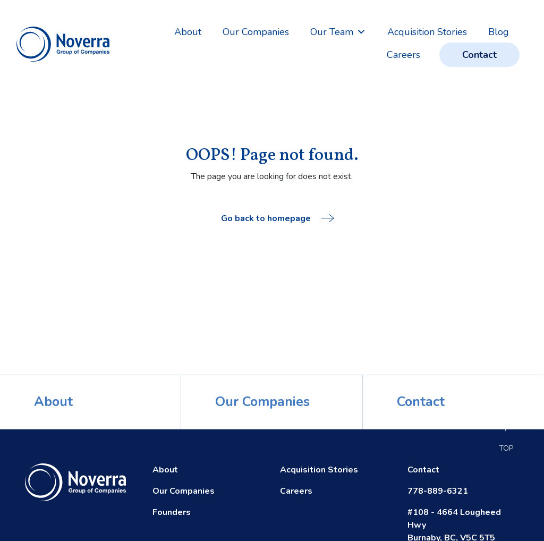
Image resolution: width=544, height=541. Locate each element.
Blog (498, 32)
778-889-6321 (437, 491)
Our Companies (256, 32)
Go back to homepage (277, 218)
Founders (171, 512)
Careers (403, 54)
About (187, 32)
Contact (479, 54)
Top (506, 445)
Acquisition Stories (427, 32)
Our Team (338, 32)
